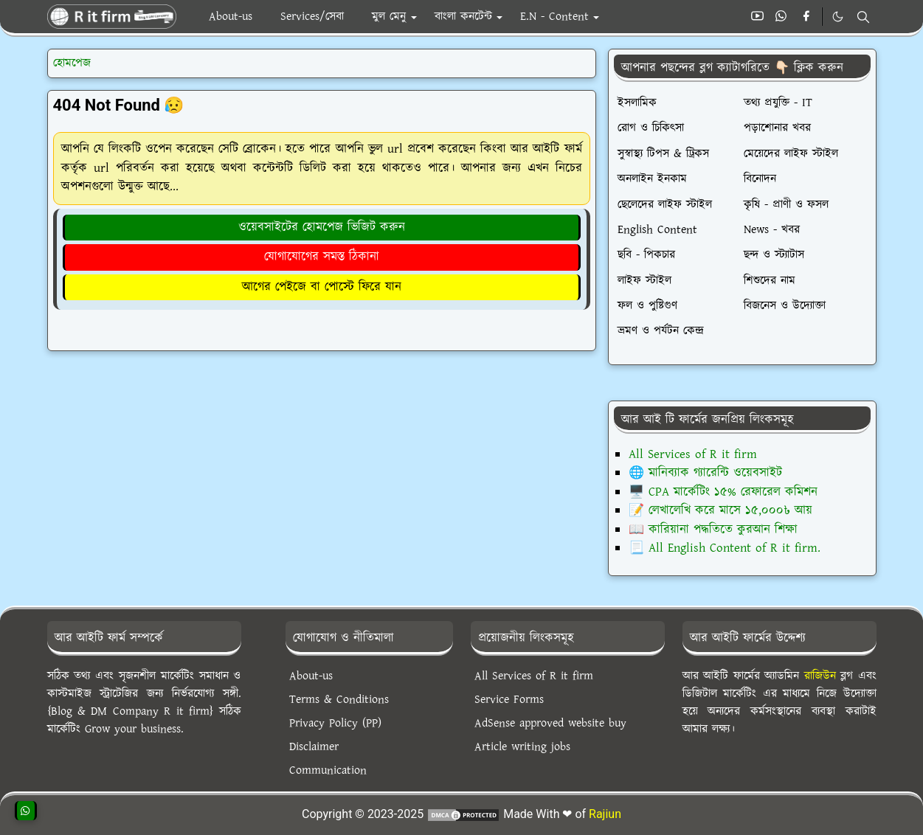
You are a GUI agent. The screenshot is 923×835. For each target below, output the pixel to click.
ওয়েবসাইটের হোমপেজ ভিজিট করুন (321, 227)
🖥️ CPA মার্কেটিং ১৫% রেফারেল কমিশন (723, 492)
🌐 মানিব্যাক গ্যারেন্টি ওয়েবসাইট (705, 473)
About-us (311, 676)
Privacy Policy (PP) (335, 723)
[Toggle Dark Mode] (838, 16)
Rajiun (605, 814)
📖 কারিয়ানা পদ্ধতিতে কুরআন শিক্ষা (713, 529)
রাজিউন (820, 676)
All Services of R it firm (693, 454)
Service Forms (509, 699)
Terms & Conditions (339, 699)
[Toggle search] (863, 17)
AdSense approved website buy (550, 723)
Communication (328, 770)
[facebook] (806, 17)
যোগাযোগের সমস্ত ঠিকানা (321, 257)
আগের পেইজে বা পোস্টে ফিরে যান (321, 287)
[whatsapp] (782, 17)
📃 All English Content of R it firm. (724, 548)
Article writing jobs (522, 746)
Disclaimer (314, 746)
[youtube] (757, 17)
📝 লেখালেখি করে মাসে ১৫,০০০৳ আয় (720, 510)
